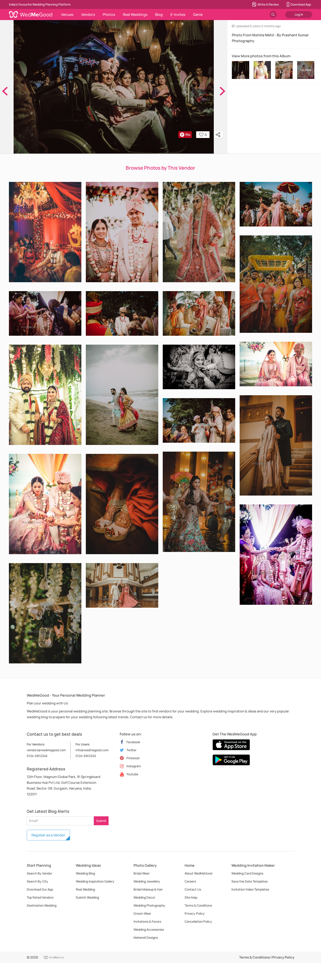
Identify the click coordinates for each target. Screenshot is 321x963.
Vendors (88, 14)
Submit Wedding (87, 897)
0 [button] (203, 134)
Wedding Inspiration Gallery (95, 881)
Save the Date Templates (249, 881)
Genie (198, 14)
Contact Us (193, 889)
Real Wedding (85, 889)
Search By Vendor (39, 873)
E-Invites (178, 14)
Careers (190, 881)
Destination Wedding (41, 905)
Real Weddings (135, 14)
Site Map (191, 897)
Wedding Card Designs (247, 873)
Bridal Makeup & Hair (148, 889)
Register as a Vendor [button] (48, 835)
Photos (109, 14)
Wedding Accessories (149, 929)
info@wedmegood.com (92, 750)
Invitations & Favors (147, 921)
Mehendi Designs (146, 937)
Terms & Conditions (198, 905)
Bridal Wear (142, 873)
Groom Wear (142, 913)
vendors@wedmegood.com (46, 750)
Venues (67, 14)
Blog (159, 14)
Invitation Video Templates (250, 889)
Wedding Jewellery (147, 881)
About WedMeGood (198, 873)
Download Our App (40, 889)
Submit (101, 821)
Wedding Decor (144, 897)
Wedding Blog (85, 873)
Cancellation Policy (198, 921)
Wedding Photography (149, 905)
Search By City (37, 881)
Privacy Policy (195, 913)
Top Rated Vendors (40, 897)
